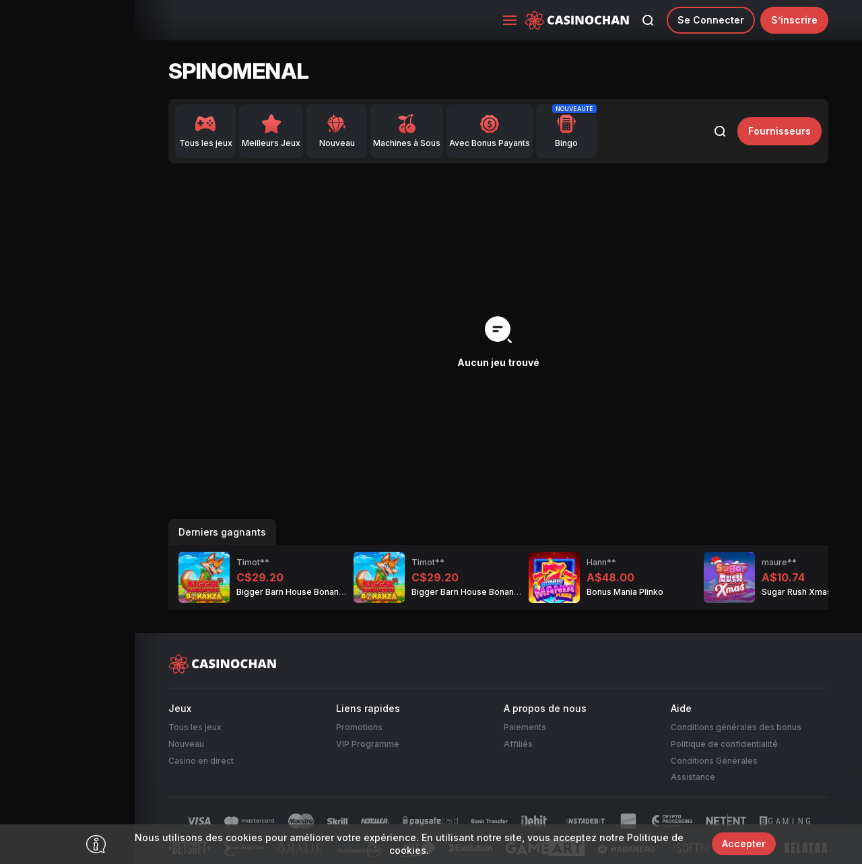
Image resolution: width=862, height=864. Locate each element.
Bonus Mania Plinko (625, 592)
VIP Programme (367, 744)
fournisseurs (779, 131)
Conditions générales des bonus (736, 727)
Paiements (525, 727)
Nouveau (186, 744)
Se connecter (710, 20)
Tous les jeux (195, 727)
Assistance (693, 777)
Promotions (359, 727)
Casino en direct (201, 761)
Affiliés (518, 744)
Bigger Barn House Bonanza (292, 592)
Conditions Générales (714, 761)
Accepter (744, 843)
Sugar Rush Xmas (797, 592)
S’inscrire (794, 20)
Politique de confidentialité (724, 744)
